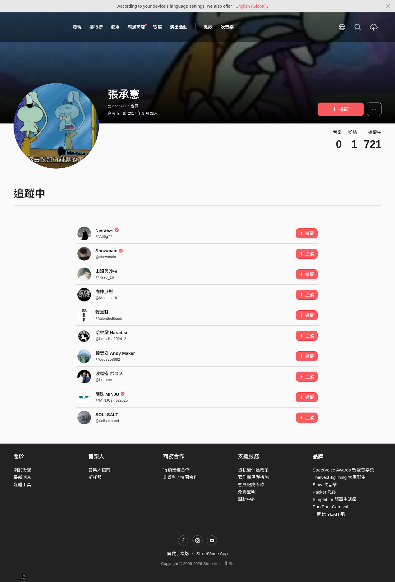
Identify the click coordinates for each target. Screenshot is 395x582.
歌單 (115, 26)
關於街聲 (22, 469)
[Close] (388, 6)
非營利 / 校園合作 (180, 477)
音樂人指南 (99, 469)
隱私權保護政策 (253, 469)
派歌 (208, 26)
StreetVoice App (212, 553)
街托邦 (95, 477)
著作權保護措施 (253, 477)
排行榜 (96, 26)
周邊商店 (137, 27)
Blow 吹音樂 (325, 484)
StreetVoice (38, 27)
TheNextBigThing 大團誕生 (339, 477)
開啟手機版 (178, 553)
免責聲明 (246, 491)
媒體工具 (22, 484)
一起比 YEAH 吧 (329, 514)
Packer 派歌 (324, 491)
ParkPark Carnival (330, 506)
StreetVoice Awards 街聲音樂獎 (343, 469)
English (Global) (251, 6)
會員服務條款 (251, 484)
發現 (77, 26)
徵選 (157, 26)
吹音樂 (227, 26)
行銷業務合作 (176, 469)
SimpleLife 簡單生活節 (334, 499)
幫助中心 (246, 499)
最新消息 (22, 477)
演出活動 (178, 26)
